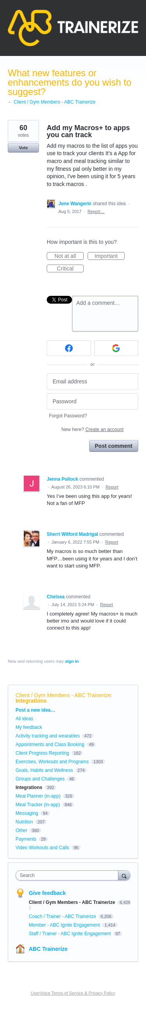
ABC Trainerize (48, 949)
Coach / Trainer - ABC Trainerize (63, 916)
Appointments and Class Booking (50, 744)
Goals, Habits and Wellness (44, 770)
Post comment (113, 446)
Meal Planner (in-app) (38, 796)
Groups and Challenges (40, 779)
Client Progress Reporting (42, 753)
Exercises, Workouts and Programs (53, 761)
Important (110, 256)
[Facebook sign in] (69, 348)
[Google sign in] (116, 348)
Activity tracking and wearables (48, 736)
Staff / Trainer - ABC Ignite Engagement (70, 933)
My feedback (29, 727)
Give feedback (47, 893)
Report (112, 487)
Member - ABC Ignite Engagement (65, 925)
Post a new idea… (35, 710)
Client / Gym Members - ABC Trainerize (63, 695)
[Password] (92, 401)
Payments (26, 839)
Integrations (31, 701)
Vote (23, 147)
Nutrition (24, 822)
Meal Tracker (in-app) (38, 804)
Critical (70, 268)
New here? (92, 429)
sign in (72, 661)
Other (21, 830)
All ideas (24, 718)
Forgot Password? (68, 416)
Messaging (27, 813)
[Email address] (92, 381)
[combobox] (68, 875)
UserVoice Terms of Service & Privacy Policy (73, 993)
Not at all (69, 256)
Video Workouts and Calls (42, 847)
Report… (96, 211)
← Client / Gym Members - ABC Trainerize (51, 102)
